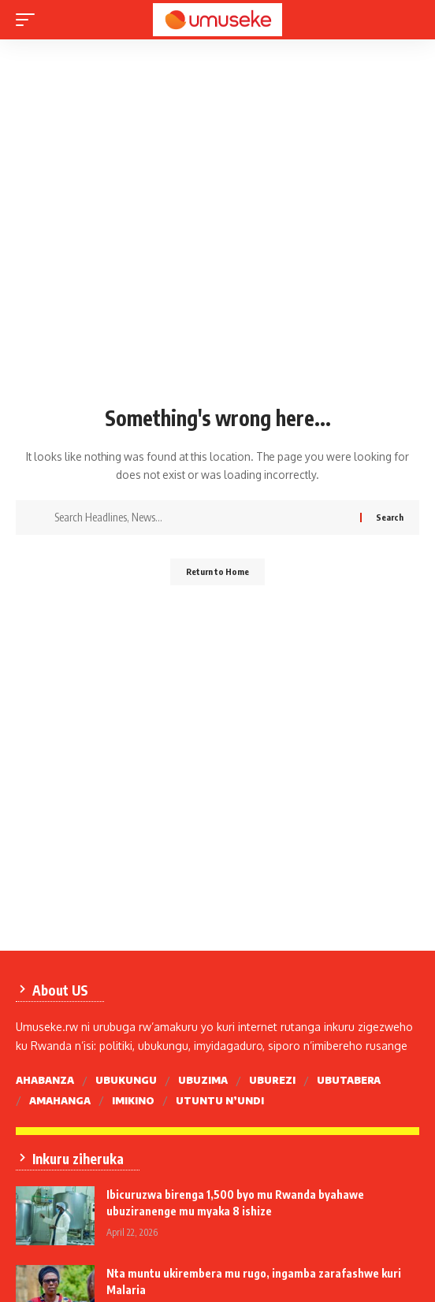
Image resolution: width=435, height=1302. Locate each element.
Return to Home (217, 571)
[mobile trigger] (29, 19)
